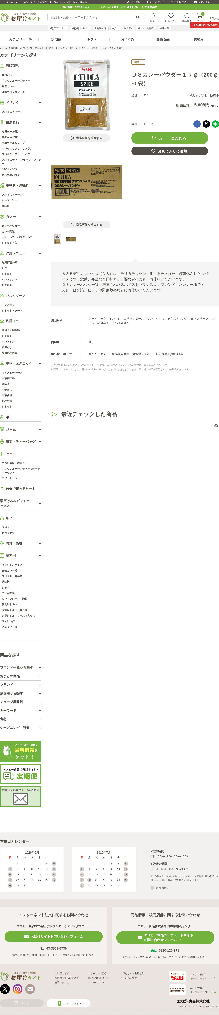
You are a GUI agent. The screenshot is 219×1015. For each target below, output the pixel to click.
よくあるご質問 (128, 977)
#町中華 (164, 28)
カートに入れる (172, 138)
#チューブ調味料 (122, 28)
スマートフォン (72, 1003)
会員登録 (135, 2)
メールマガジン (96, 982)
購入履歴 (187, 21)
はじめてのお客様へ (98, 973)
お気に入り (171, 21)
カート (200, 17)
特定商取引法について (66, 977)
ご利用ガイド (181, 2)
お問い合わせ (205, 2)
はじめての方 (157, 2)
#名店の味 (101, 28)
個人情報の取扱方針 (98, 977)
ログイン (155, 21)
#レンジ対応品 (146, 28)
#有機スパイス (80, 28)
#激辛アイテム (58, 28)
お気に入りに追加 (172, 151)
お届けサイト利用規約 (132, 973)
